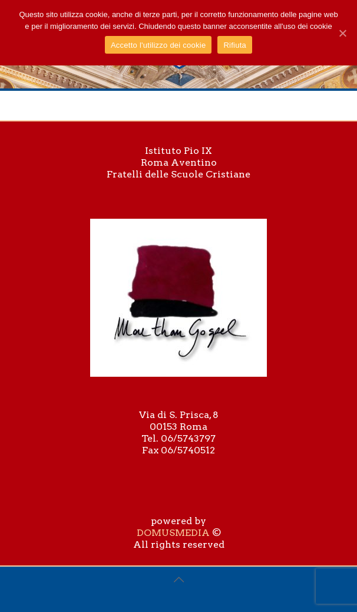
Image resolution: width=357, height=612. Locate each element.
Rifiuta (234, 45)
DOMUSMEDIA (173, 532)
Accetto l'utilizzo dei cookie (158, 45)
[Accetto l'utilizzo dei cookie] (342, 33)
